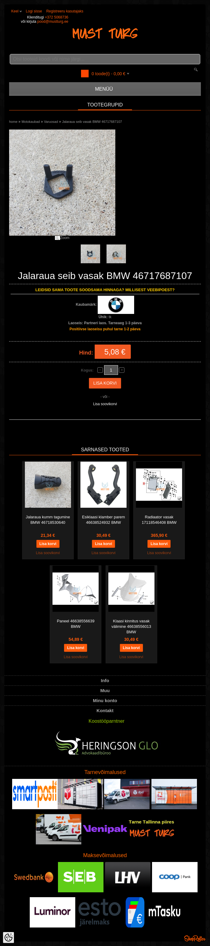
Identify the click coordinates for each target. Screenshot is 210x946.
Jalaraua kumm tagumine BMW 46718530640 (48, 520)
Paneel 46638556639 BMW (76, 624)
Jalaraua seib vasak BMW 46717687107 (92, 121)
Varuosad (51, 121)
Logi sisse (34, 11)
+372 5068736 (56, 17)
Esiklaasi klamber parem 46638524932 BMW (103, 520)
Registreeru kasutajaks (64, 11)
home (13, 121)
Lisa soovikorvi (105, 404)
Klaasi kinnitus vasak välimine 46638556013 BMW (131, 626)
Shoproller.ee (194, 938)
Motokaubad (31, 121)
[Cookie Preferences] (8, 937)
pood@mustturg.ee (52, 21)
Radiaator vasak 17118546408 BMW (159, 520)
